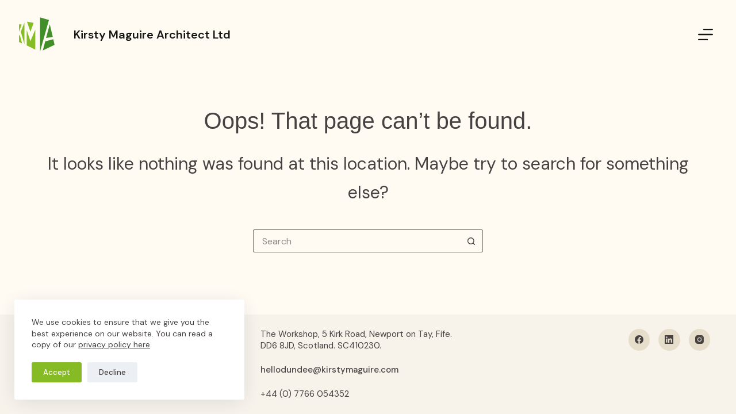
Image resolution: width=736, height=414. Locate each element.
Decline (112, 372)
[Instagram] (700, 340)
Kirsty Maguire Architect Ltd (152, 34)
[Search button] (471, 240)
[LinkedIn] (669, 340)
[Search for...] (356, 240)
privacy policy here (114, 344)
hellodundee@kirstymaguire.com (329, 369)
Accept (56, 372)
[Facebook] (639, 340)
